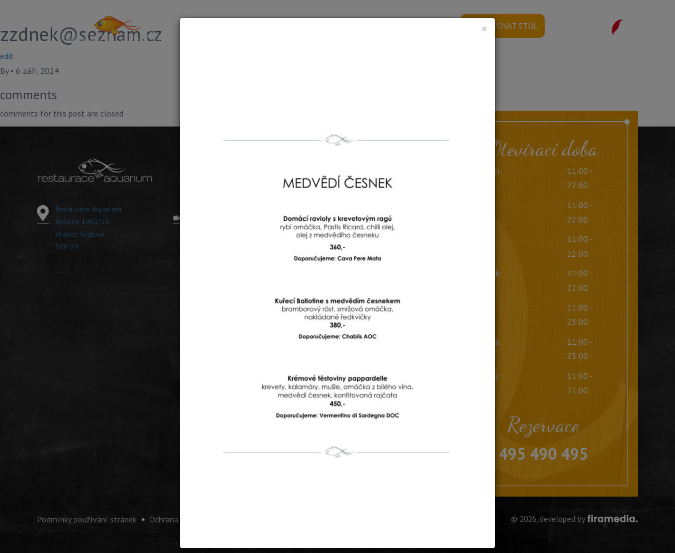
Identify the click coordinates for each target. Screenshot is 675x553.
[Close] (484, 28)
